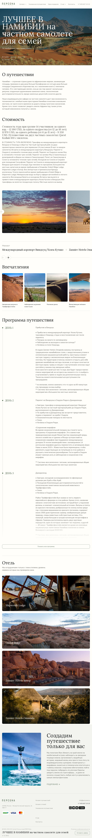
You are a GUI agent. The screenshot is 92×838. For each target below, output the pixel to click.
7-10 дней (7, 59)
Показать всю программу (46, 546)
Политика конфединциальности (80, 829)
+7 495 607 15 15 (84, 4)
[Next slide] (90, 212)
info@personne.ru (84, 800)
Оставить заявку (82, 833)
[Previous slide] (2, 212)
